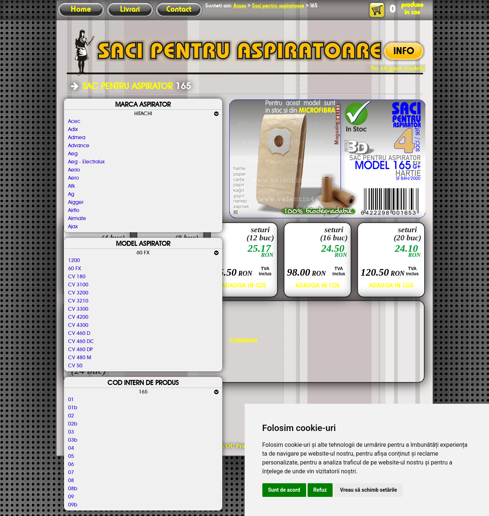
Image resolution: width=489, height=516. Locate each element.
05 (71, 456)
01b (72, 407)
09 (71, 496)
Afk (71, 186)
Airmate (77, 218)
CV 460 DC (81, 341)
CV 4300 (78, 325)
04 (71, 448)
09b (72, 505)
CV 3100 (78, 284)
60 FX (74, 268)
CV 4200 (78, 317)
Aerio (74, 170)
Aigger (76, 202)
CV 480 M (79, 357)
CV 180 (76, 276)
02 (71, 415)
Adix (73, 129)
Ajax (73, 226)
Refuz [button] (320, 490)
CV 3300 (78, 309)
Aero (73, 178)
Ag (71, 194)
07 (71, 472)
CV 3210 (78, 301)
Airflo (73, 210)
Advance (78, 145)
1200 (74, 260)
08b (72, 488)
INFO (403, 51)
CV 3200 (78, 293)
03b (72, 440)
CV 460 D (79, 333)
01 (71, 399)
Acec (74, 121)
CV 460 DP (80, 349)
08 (71, 480)
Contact (178, 9)
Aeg (73, 153)
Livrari (130, 9)
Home (81, 9)
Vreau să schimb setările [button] (368, 490)
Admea (76, 137)
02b (72, 424)
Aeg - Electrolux (86, 162)
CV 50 (75, 365)
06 (71, 464)
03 (71, 432)
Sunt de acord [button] (284, 490)
